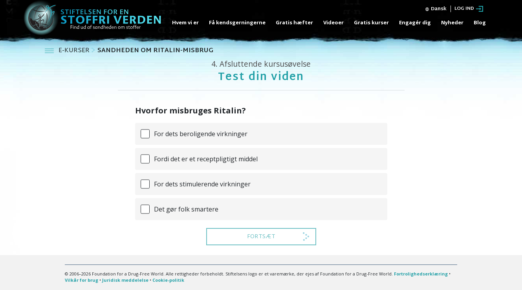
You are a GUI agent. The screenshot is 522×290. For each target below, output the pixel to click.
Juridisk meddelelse (125, 280)
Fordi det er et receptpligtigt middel (206, 159)
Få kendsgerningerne (237, 22)
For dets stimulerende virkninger (202, 184)
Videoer (333, 22)
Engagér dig (415, 22)
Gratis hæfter (294, 22)
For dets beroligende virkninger (200, 133)
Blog (480, 22)
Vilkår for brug (81, 280)
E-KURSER (75, 51)
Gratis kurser (371, 22)
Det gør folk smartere (186, 209)
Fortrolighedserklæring (421, 274)
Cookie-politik (168, 280)
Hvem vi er (185, 22)
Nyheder (452, 22)
